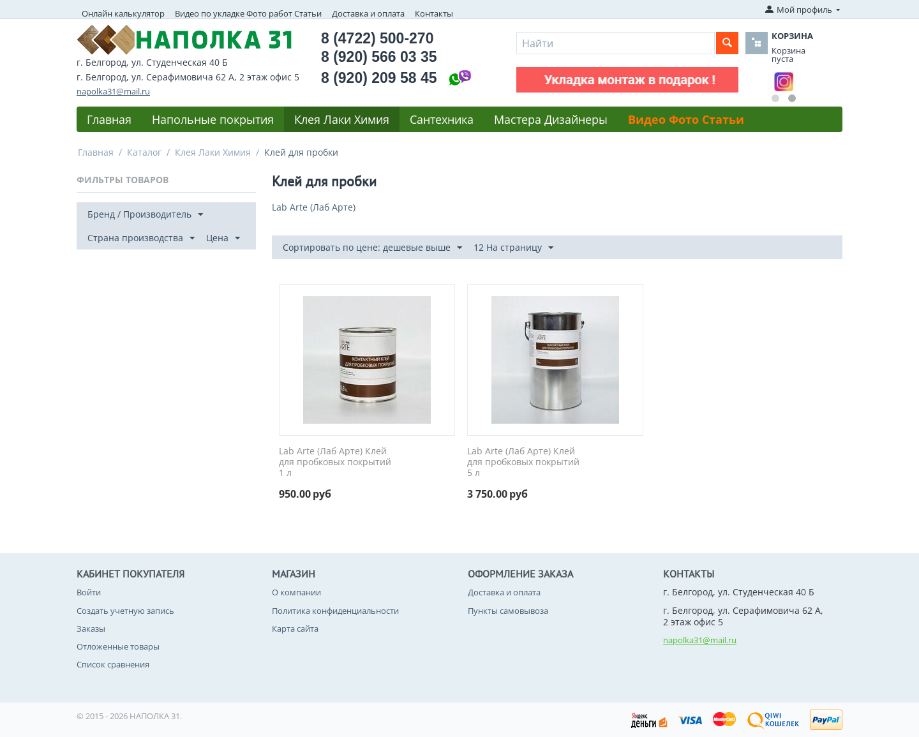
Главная (109, 119)
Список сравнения (113, 664)
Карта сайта (295, 628)
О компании (296, 592)
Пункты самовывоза (508, 610)
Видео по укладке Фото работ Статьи (248, 13)
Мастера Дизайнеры (551, 119)
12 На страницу (513, 248)
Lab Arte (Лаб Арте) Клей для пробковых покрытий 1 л (335, 462)
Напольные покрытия (213, 119)
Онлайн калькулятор (123, 13)
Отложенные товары (118, 646)
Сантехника (442, 119)
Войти (89, 592)
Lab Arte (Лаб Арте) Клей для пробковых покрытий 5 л (523, 462)
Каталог (144, 152)
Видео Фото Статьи (686, 119)
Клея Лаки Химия (341, 119)
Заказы (91, 628)
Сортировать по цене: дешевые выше (372, 248)
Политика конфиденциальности (335, 610)
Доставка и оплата (368, 13)
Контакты (434, 13)
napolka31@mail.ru (113, 91)
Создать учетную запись (125, 610)
